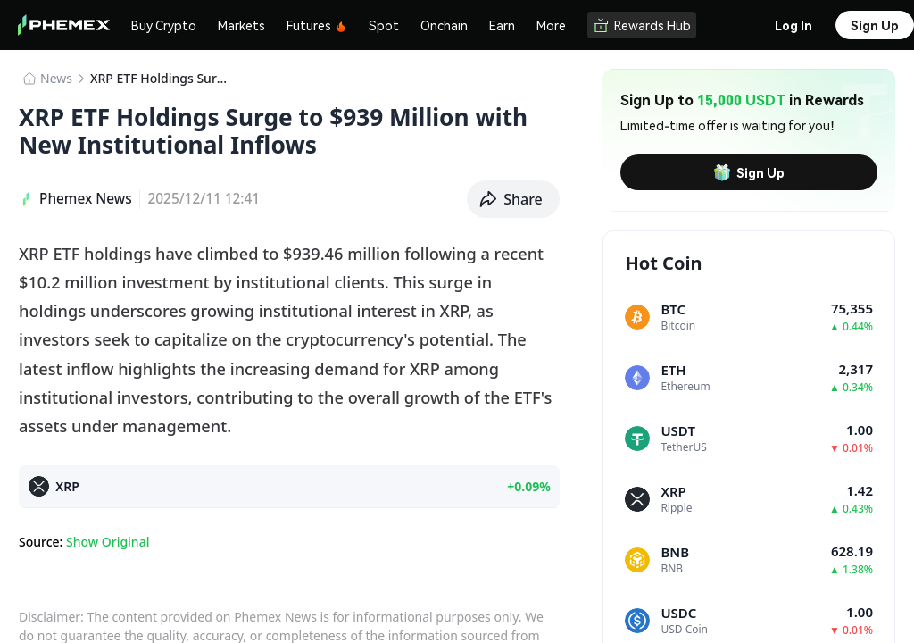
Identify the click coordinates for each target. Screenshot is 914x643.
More (551, 25)
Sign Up (749, 172)
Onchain (444, 25)
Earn (502, 25)
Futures (317, 25)
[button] (513, 199)
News (56, 78)
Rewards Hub (642, 25)
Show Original (107, 541)
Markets (241, 25)
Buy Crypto (163, 25)
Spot (384, 25)
